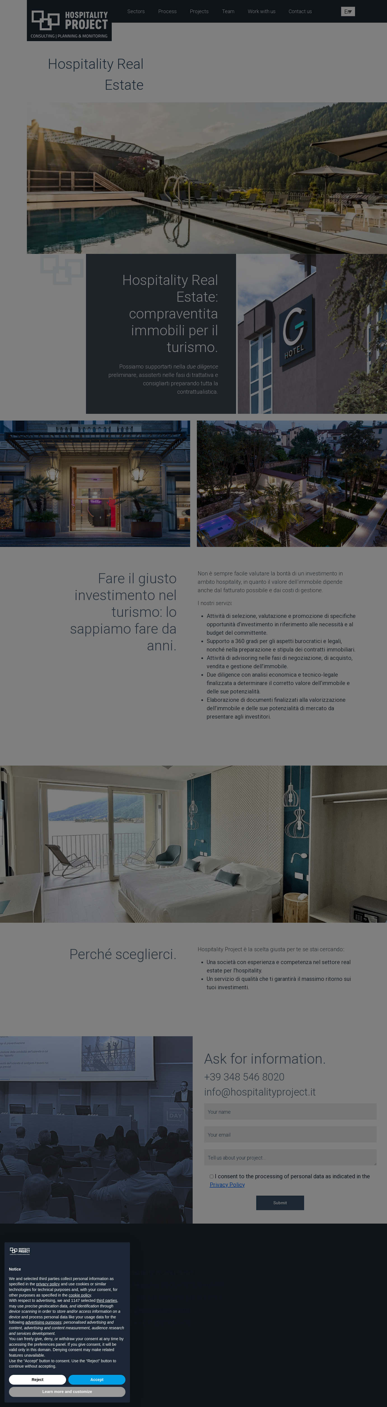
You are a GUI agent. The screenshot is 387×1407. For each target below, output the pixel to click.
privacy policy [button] (48, 1284)
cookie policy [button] (80, 1295)
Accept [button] (97, 1379)
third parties (107, 1300)
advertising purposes (43, 1322)
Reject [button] (37, 1379)
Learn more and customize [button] (67, 1391)
